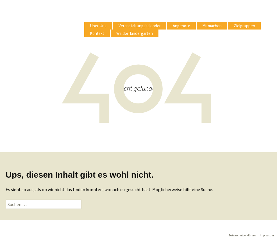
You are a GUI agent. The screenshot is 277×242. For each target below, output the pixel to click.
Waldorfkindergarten (134, 33)
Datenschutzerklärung (242, 235)
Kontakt (97, 33)
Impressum (267, 235)
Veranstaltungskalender (140, 25)
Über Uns (98, 25)
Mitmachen (212, 25)
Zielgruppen (244, 25)
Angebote (181, 25)
